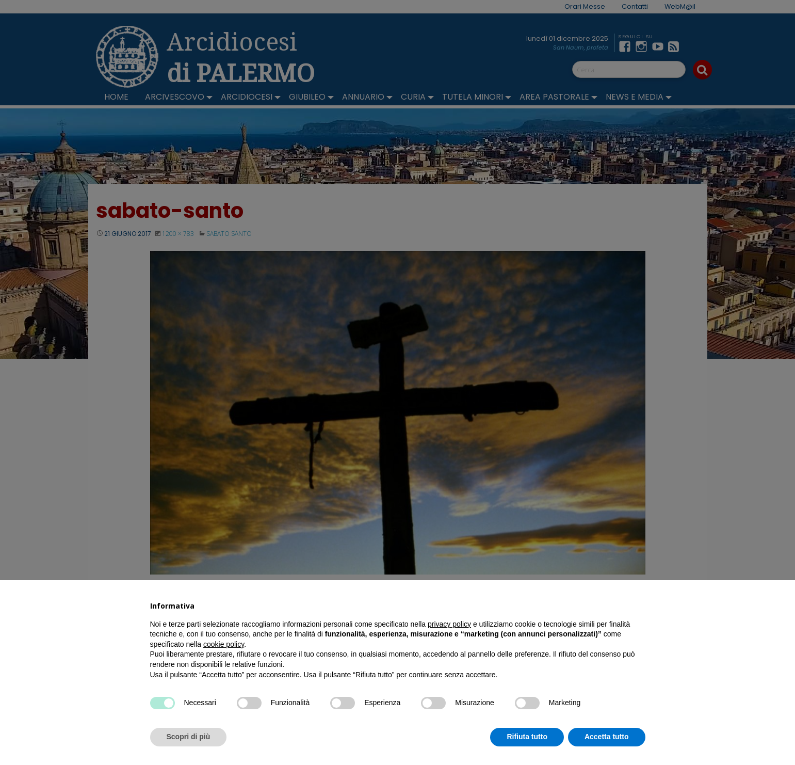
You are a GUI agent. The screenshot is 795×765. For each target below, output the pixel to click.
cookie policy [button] (223, 644)
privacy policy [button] (449, 624)
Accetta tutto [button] (607, 736)
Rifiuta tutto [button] (527, 736)
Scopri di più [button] (188, 736)
